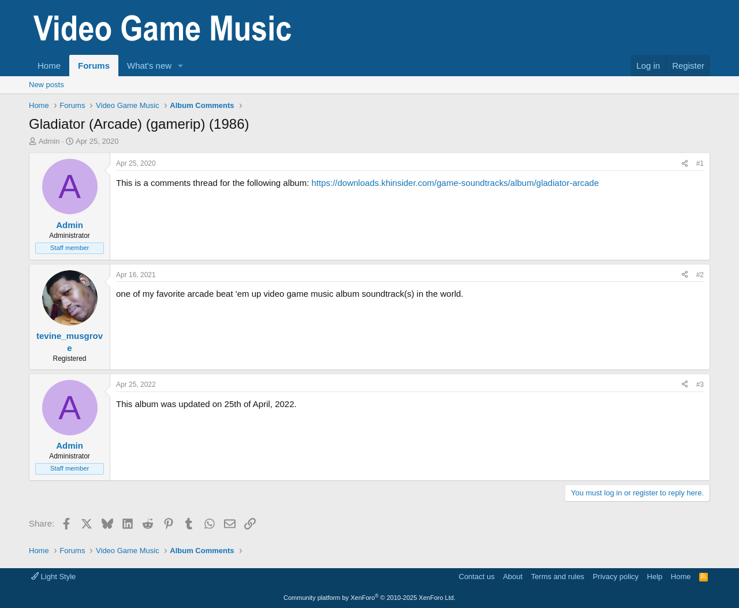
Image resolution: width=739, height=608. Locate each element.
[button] (181, 65)
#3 (700, 385)
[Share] (684, 163)
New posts (46, 84)
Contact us (477, 576)
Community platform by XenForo (369, 597)
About (512, 576)
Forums (94, 65)
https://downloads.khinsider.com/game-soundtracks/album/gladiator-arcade (455, 183)
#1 (700, 163)
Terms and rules (557, 576)
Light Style (53, 576)
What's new (149, 65)
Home (49, 65)
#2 (700, 275)
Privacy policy (616, 576)
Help (655, 576)
